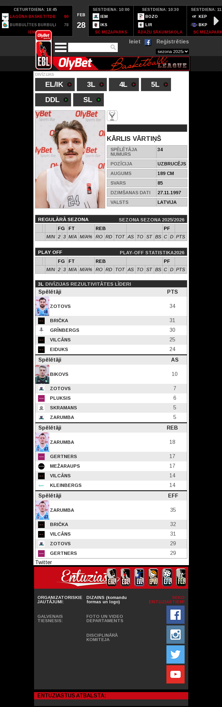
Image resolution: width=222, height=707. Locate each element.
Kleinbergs (65, 485)
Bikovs (58, 374)
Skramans (63, 407)
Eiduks (58, 349)
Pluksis (60, 398)
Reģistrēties (172, 41)
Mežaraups (64, 466)
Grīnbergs (64, 330)
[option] (81, 20)
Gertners (63, 456)
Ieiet (135, 41)
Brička (58, 320)
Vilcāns (60, 339)
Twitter (43, 562)
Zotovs (60, 306)
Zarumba (61, 417)
